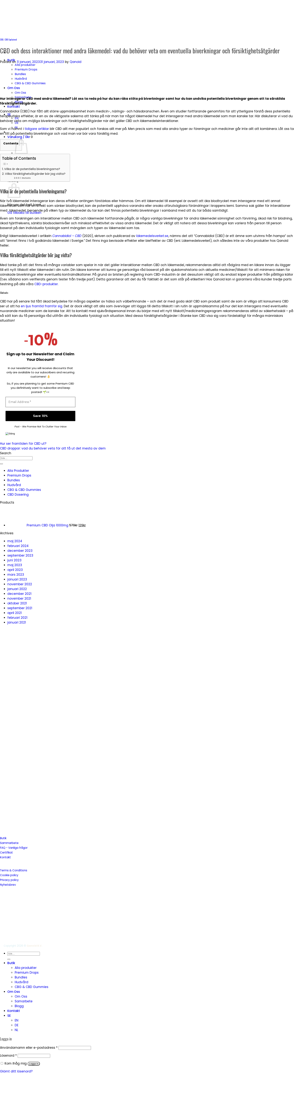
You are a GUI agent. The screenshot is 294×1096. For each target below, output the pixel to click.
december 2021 (19, 594)
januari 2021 (16, 622)
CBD (1, 39)
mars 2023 (15, 574)
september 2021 (19, 608)
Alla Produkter (18, 470)
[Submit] (1, 463)
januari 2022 (17, 589)
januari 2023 (17, 579)
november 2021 (19, 598)
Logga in (33, 1063)
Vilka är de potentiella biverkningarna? (32, 169)
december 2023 (20, 550)
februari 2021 (17, 617)
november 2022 (19, 584)
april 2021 (14, 613)
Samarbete (24, 1001)
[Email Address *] (40, 402)
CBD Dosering (18, 494)
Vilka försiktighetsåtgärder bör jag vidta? (35, 174)
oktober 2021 (17, 603)
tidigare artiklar (37, 129)
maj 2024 (14, 541)
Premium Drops (26, 69)
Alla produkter (25, 65)
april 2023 (15, 570)
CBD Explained (11, 39)
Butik (11, 963)
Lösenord (8, 1055)
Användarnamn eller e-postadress (29, 1047)
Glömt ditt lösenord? (16, 1071)
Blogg (19, 1006)
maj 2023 (14, 565)
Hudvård (21, 79)
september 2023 (20, 555)
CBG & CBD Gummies (30, 83)
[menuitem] (150, 1015)
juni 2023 (14, 560)
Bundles (20, 74)
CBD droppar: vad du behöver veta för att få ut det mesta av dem (53, 448)
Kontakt (13, 106)
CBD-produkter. (46, 284)
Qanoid (75, 62)
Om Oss (13, 88)
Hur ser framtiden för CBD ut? (23, 443)
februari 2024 (17, 546)
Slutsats (26, 177)
